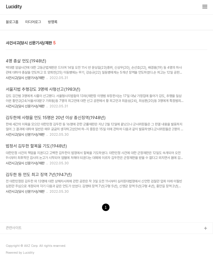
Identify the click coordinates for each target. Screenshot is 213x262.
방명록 (52, 22)
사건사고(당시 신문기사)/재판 (25, 78)
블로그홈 (12, 22)
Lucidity (14, 6)
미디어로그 (33, 22)
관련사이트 (14, 228)
